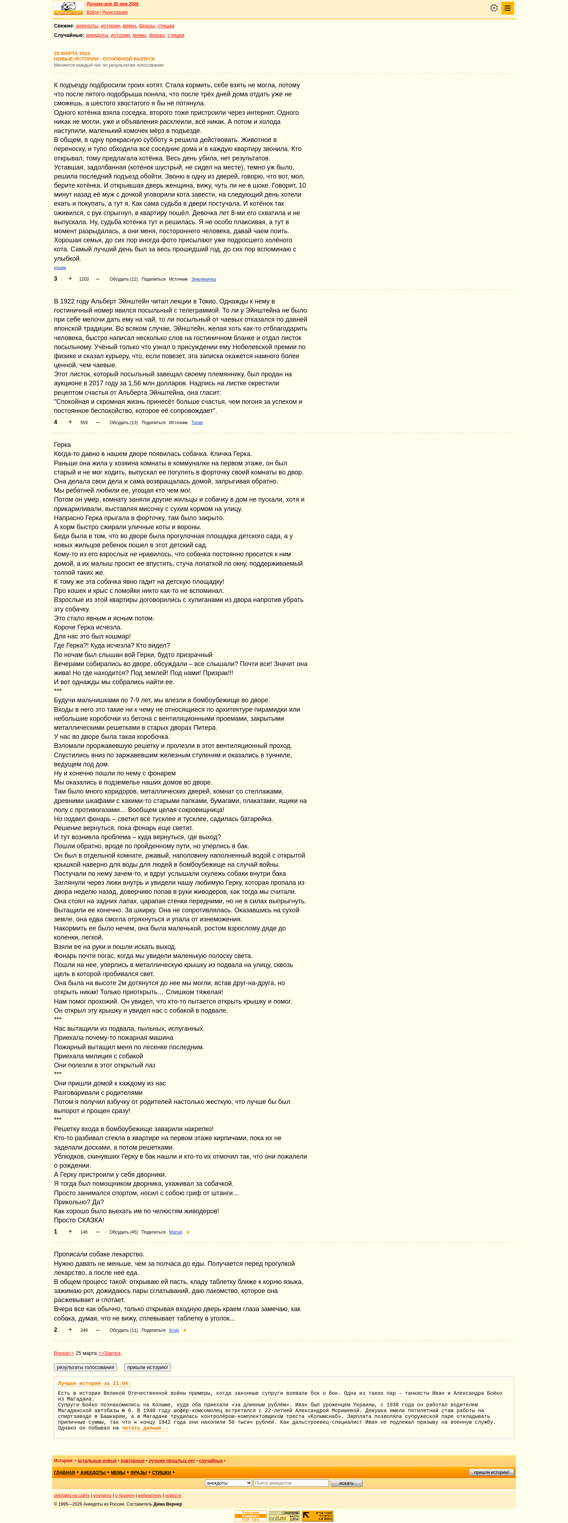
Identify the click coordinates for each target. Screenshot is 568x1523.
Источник (178, 279)
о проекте (125, 1495)
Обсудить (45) (124, 1232)
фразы (147, 26)
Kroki (174, 1330)
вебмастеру (150, 1495)
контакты (102, 1495)
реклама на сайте (72, 1495)
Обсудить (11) (124, 1330)
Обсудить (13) (124, 422)
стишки (166, 26)
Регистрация (115, 12)
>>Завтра (109, 1353)
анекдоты (87, 26)
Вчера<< (64, 1353)
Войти (93, 12)
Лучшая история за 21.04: (94, 1383)
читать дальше (144, 1428)
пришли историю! (491, 1472)
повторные (133, 1460)
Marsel (175, 1232)
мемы (129, 26)
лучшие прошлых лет (172, 1460)
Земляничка (203, 279)
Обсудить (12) (124, 279)
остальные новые (97, 1460)
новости (173, 1495)
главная (64, 1472)
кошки (60, 267)
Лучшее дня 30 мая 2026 (112, 4)
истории (110, 26)
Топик (197, 422)
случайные (211, 1460)
